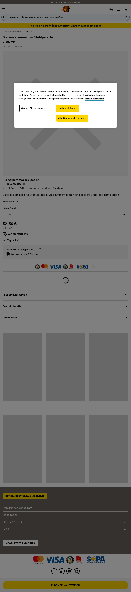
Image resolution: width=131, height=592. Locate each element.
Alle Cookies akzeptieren (72, 118)
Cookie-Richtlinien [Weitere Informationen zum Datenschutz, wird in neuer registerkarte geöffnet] (94, 98)
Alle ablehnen (67, 108)
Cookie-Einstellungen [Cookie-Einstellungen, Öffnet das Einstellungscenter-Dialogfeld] (33, 108)
